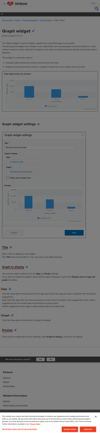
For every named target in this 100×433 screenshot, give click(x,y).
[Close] (96, 422)
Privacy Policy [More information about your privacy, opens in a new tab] (35, 430)
